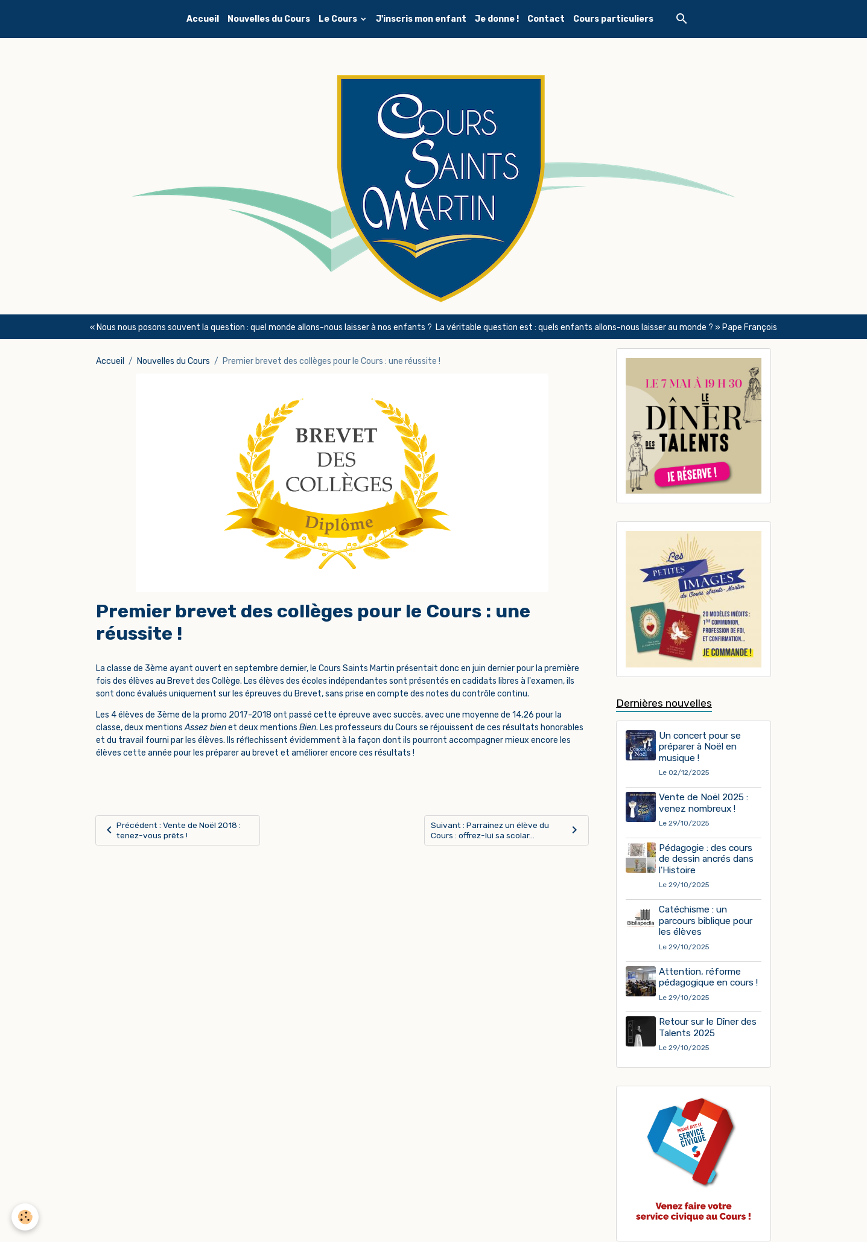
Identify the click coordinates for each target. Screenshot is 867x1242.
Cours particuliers (613, 19)
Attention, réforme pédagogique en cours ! (709, 978)
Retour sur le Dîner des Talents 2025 (709, 1028)
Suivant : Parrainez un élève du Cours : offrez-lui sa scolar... (506, 830)
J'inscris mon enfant (421, 19)
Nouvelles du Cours (268, 19)
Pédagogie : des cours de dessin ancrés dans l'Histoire (707, 859)
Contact (546, 19)
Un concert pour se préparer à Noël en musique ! (701, 747)
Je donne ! (497, 19)
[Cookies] (25, 1217)
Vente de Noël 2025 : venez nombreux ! (704, 803)
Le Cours (339, 19)
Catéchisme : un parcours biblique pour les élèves (707, 921)
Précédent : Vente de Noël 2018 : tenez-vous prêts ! (172, 830)
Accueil (202, 19)
